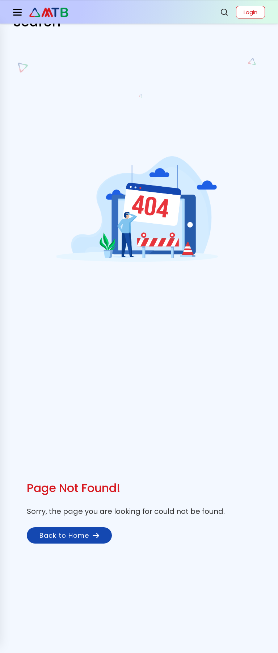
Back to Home (69, 535)
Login (250, 12)
